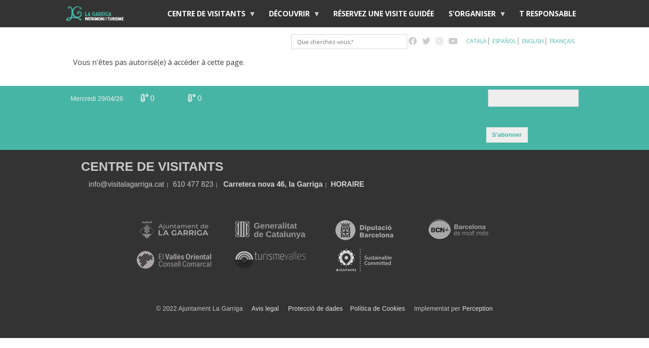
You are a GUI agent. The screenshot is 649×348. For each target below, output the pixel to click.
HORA (341, 184)
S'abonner (507, 134)
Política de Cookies (377, 308)
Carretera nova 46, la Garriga (273, 184)
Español (504, 41)
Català (476, 41)
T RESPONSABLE (547, 14)
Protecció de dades (315, 308)
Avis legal (265, 308)
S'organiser (474, 16)
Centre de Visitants (208, 16)
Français (562, 41)
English (533, 41)
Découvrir (291, 16)
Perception (477, 308)
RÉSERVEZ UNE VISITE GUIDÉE (383, 14)
